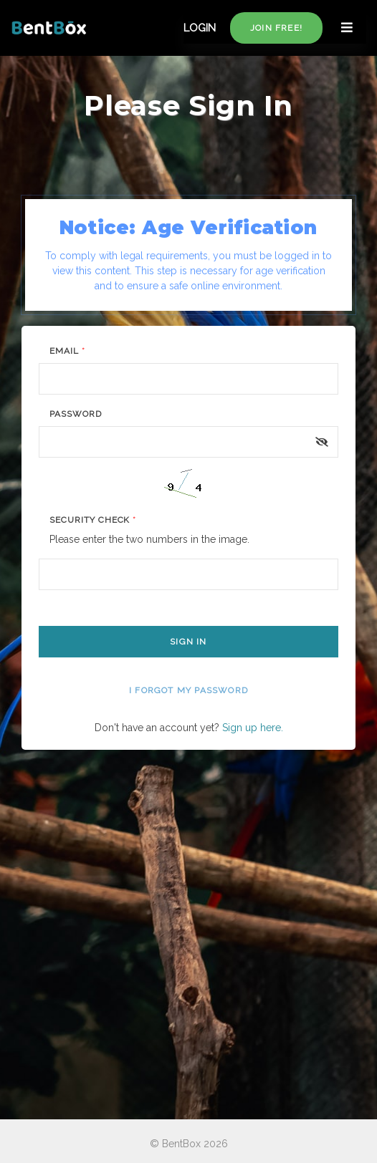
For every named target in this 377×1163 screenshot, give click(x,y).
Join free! (276, 28)
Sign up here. (252, 727)
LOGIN (199, 27)
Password (75, 414)
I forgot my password (188, 690)
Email (67, 351)
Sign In (188, 642)
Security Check (92, 520)
